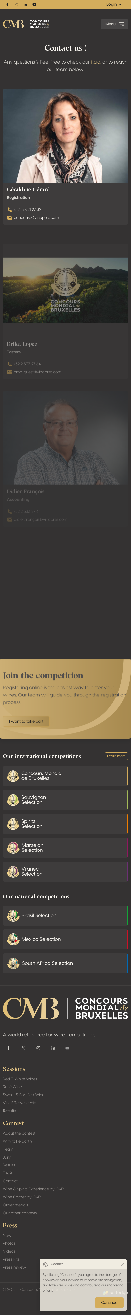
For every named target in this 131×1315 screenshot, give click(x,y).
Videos (9, 1251)
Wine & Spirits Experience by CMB (33, 1189)
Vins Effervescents (19, 1103)
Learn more (116, 756)
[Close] (122, 1264)
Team (8, 1149)
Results (9, 1111)
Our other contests (20, 1213)
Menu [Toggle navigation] (116, 24)
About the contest (19, 1133)
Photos (9, 1243)
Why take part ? (17, 1141)
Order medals (15, 1205)
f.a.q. (96, 62)
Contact (10, 1181)
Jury (7, 1157)
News (8, 1236)
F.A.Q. (7, 1173)
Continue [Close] (109, 1303)
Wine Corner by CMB (22, 1197)
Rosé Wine (12, 1087)
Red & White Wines (20, 1079)
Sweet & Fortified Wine (23, 1095)
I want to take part (26, 729)
